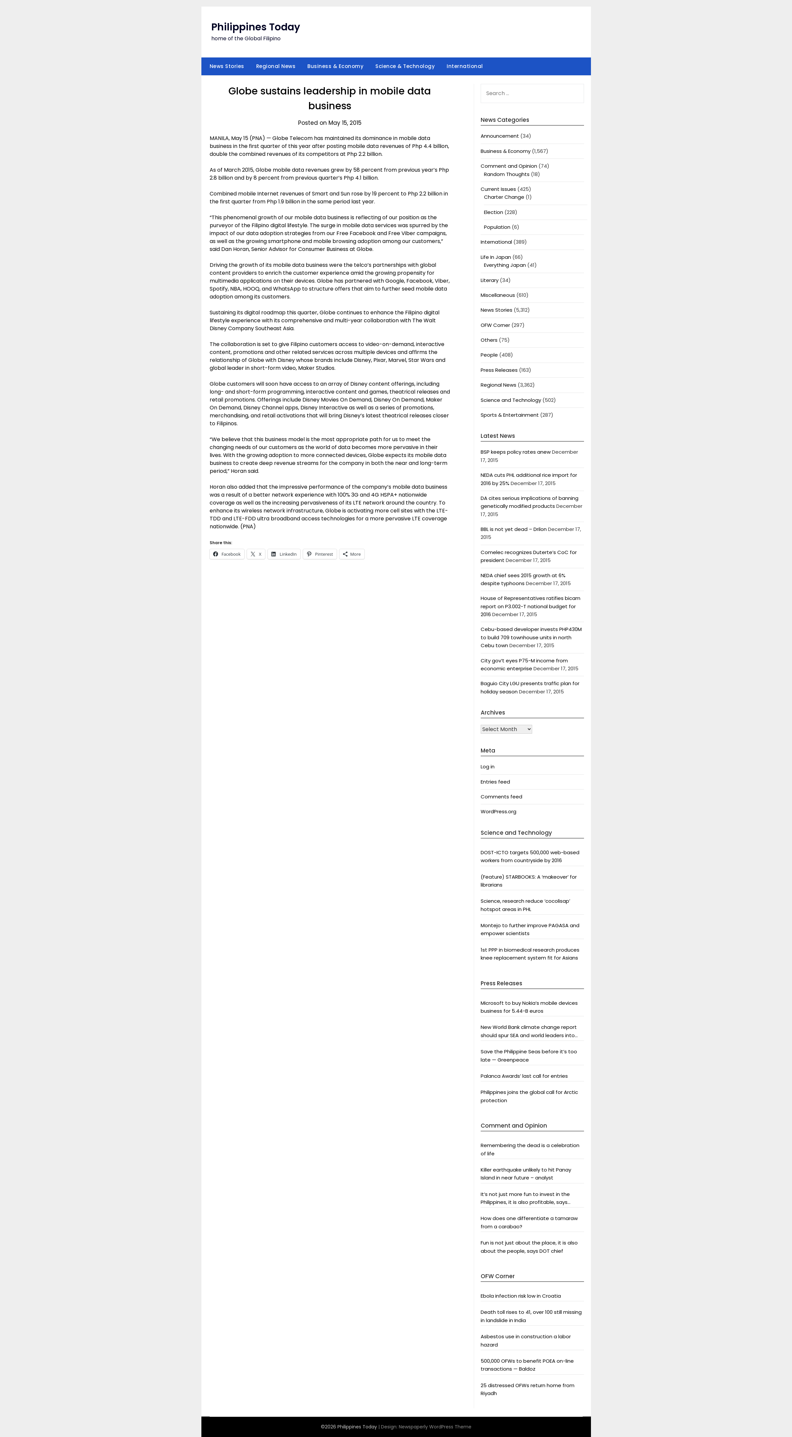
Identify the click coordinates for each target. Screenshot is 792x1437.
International (465, 66)
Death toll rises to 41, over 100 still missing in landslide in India (531, 1316)
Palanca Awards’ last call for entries (524, 1075)
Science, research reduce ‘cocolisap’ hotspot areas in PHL (525, 904)
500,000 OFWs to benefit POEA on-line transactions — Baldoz (527, 1364)
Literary (490, 280)
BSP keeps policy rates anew (516, 451)
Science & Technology (405, 66)
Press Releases (499, 370)
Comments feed (501, 796)
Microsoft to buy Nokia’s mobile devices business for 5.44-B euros (529, 1006)
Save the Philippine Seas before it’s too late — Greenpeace (529, 1055)
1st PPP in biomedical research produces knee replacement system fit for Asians (530, 953)
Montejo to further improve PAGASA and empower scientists (530, 929)
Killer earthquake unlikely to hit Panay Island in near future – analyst (526, 1173)
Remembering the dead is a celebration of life (530, 1149)
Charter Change (504, 196)
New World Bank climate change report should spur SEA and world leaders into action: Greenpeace (529, 1031)
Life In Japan (496, 257)
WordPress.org (498, 811)
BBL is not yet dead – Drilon (514, 529)
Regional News (276, 66)
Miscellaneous (498, 295)
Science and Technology (511, 400)
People (489, 354)
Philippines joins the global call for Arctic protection (529, 1096)
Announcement (500, 135)
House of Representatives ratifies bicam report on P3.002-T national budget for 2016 (530, 606)
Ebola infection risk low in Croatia (521, 1295)
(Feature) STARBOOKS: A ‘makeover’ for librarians (529, 880)
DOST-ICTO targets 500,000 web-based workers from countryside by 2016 (530, 856)
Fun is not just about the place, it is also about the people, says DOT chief (529, 1246)
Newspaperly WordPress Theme (435, 1426)
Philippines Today (255, 27)
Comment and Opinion (509, 165)
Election (493, 212)
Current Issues (498, 189)
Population (497, 227)
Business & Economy (335, 66)
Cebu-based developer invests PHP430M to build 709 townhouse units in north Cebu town (531, 637)
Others (489, 339)
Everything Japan (505, 265)
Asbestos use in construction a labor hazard (526, 1340)
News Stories (227, 66)
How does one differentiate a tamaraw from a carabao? (529, 1222)
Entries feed (495, 781)
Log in (488, 766)
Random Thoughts (507, 174)
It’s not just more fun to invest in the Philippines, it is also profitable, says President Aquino (525, 1199)
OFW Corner (495, 325)
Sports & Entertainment (510, 414)
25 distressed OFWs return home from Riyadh (527, 1389)
